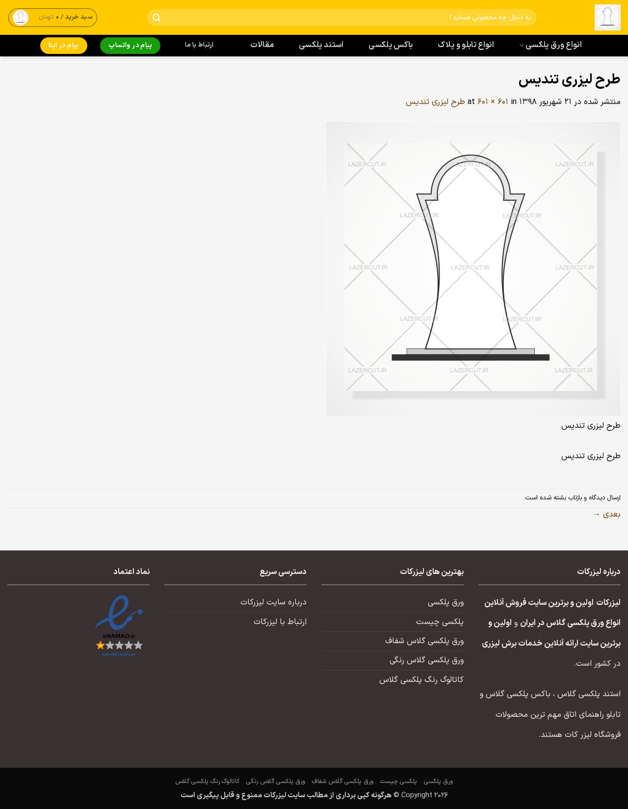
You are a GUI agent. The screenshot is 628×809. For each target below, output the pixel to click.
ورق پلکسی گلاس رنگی (427, 660)
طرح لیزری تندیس (435, 102)
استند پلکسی (321, 45)
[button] (53, 17)
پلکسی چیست (440, 622)
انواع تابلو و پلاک (466, 45)
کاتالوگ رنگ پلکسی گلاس (421, 680)
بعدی (607, 515)
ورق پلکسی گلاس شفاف (424, 641)
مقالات (262, 45)
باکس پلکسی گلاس (518, 694)
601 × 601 (492, 102)
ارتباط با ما (199, 45)
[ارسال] (156, 17)
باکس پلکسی (390, 45)
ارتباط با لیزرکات (280, 622)
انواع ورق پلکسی (550, 45)
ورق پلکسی (446, 602)
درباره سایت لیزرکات (273, 602)
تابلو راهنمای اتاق (592, 715)
